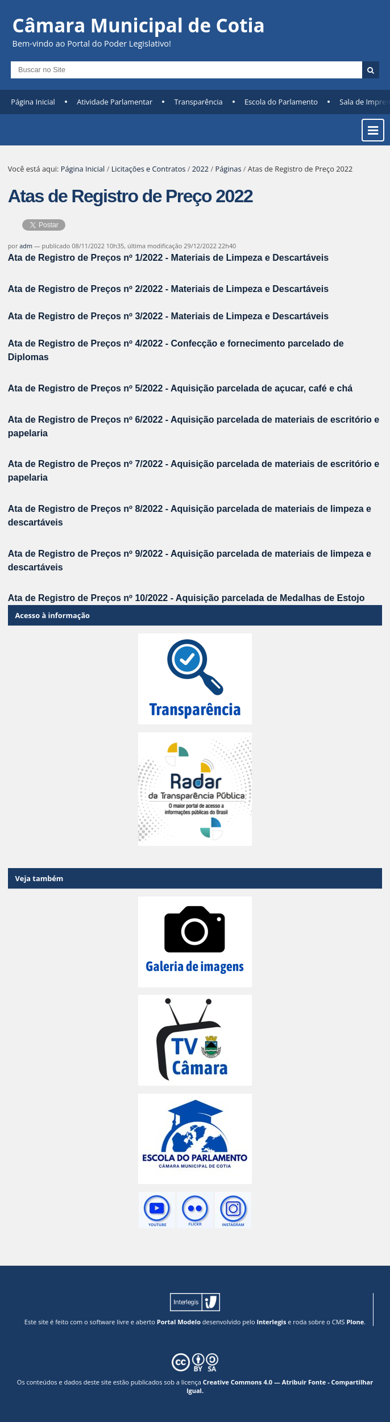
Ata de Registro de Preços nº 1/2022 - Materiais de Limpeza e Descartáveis (168, 257)
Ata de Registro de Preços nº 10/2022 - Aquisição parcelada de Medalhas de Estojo (186, 598)
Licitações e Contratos (148, 169)
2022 (200, 169)
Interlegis (271, 1321)
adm (25, 245)
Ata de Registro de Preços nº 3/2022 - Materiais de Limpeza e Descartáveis (168, 316)
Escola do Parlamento (281, 102)
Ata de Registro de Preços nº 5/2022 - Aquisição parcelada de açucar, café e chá (180, 388)
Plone (355, 1321)
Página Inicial (33, 102)
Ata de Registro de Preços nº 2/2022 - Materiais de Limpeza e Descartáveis (168, 289)
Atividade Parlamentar (114, 102)
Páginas (228, 169)
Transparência (199, 102)
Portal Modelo (179, 1321)
